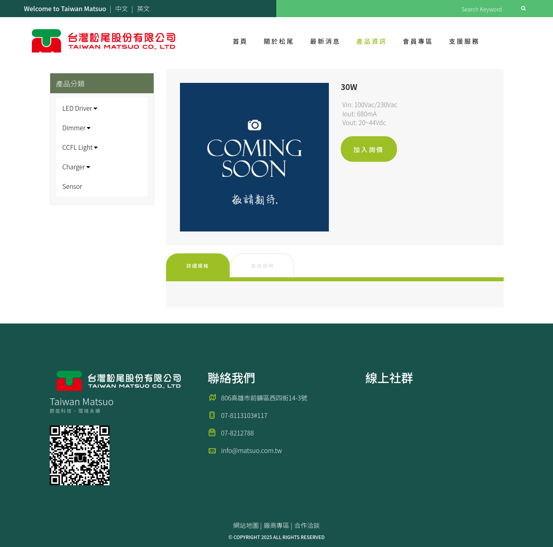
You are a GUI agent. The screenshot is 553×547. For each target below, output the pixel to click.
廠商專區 (276, 525)
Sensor (72, 186)
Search (523, 8)
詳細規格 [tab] (197, 265)
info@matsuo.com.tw (251, 450)
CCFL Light (80, 147)
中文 (121, 8)
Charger (76, 166)
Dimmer (77, 127)
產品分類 (70, 83)
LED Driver (80, 108)
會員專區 (418, 41)
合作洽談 (307, 525)
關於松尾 (279, 41)
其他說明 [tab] (262, 265)
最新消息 (325, 41)
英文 (143, 8)
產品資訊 (371, 41)
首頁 (240, 41)
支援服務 (464, 41)
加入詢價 (369, 149)
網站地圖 (246, 525)
